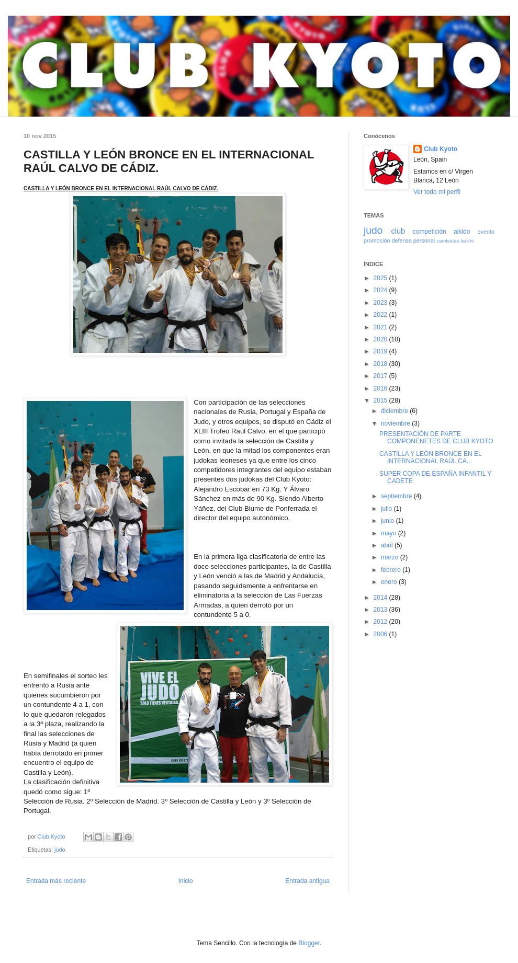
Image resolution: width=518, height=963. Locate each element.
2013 (381, 609)
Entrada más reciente (56, 881)
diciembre (395, 411)
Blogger (309, 943)
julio (387, 508)
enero (390, 582)
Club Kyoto (440, 149)
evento (486, 231)
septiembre (397, 496)
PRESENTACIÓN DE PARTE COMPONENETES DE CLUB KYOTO (436, 437)
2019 (381, 351)
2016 (381, 388)
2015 (381, 400)
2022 (381, 314)
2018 (381, 364)
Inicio (185, 881)
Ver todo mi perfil (436, 192)
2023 (381, 302)
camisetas (447, 241)
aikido (462, 231)
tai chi (467, 241)
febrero (391, 570)
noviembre (396, 423)
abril (388, 545)
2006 (381, 634)
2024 (381, 290)
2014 (381, 597)
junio (388, 520)
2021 (381, 327)
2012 (381, 621)
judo (59, 849)
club (397, 231)
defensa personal (413, 240)
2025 (381, 278)
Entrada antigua (307, 881)
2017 (381, 376)
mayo (389, 533)
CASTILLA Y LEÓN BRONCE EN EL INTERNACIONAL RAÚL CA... (430, 457)
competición (429, 231)
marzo (390, 557)
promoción (377, 240)
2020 (381, 339)
